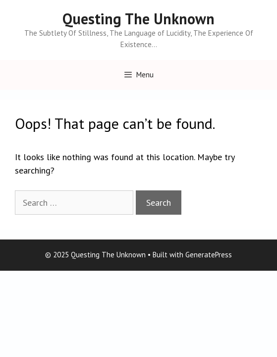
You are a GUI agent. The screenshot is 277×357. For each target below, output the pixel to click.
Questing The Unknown (138, 18)
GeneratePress (208, 254)
